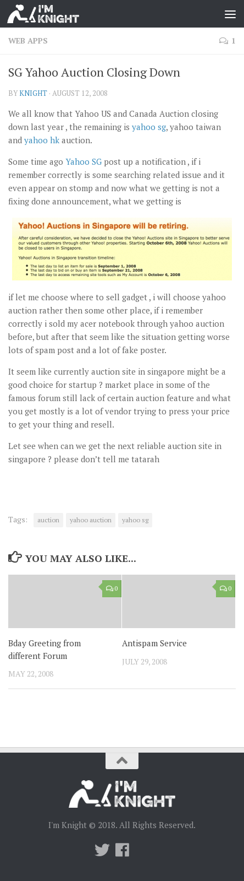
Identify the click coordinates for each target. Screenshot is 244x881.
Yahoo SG (83, 161)
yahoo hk (41, 139)
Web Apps (28, 40)
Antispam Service (154, 642)
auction (48, 520)
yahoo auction (91, 520)
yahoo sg (149, 126)
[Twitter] (102, 850)
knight (33, 93)
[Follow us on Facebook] (122, 850)
